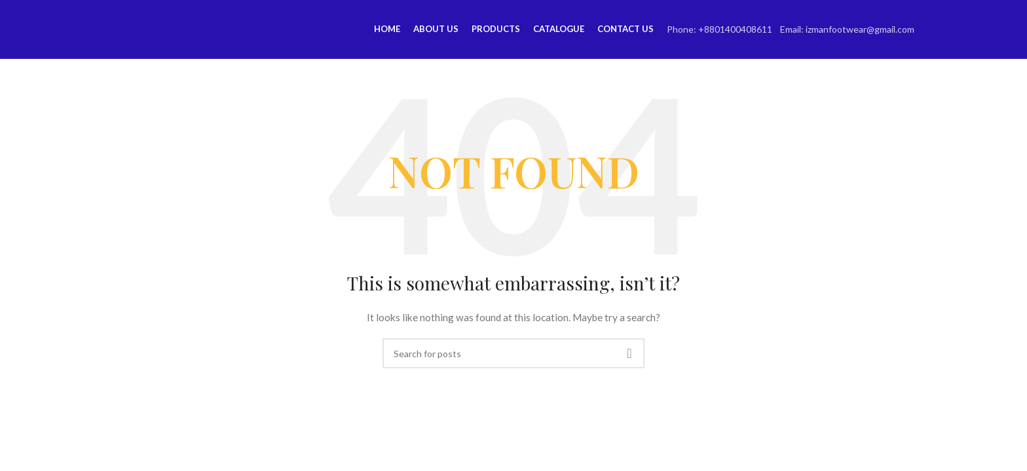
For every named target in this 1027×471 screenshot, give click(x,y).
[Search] (513, 353)
